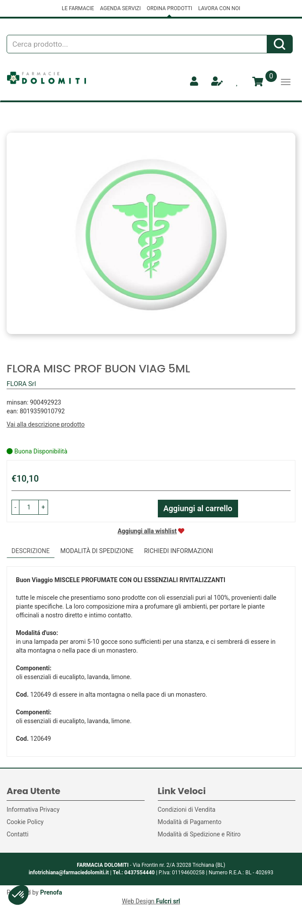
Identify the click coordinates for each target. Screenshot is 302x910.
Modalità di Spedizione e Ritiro (199, 834)
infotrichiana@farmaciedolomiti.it (69, 872)
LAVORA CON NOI (219, 8)
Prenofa (51, 892)
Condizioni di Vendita (187, 809)
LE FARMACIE (78, 8)
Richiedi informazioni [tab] (178, 550)
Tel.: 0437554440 (134, 872)
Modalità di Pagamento (190, 821)
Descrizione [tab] (30, 550)
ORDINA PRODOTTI (169, 8)
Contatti (18, 834)
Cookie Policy (25, 821)
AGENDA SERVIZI (120, 8)
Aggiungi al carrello (198, 508)
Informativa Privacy (33, 809)
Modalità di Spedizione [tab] (97, 550)
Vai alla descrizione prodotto (46, 424)
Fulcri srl (168, 901)
